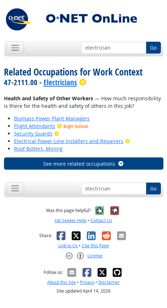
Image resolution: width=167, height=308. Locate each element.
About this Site (61, 282)
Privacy (87, 282)
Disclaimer (109, 282)
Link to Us (68, 246)
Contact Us (101, 220)
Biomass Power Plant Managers (52, 118)
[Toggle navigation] (15, 47)
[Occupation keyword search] (113, 48)
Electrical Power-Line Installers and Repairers (68, 141)
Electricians (60, 82)
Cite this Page (95, 246)
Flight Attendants (34, 126)
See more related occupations (83, 163)
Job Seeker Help (70, 220)
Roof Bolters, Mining (38, 148)
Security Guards (33, 133)
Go (153, 47)
